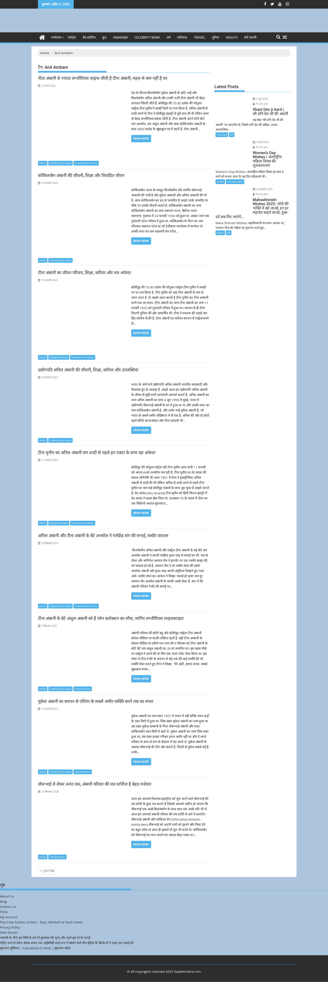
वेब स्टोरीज (89, 37)
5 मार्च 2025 (258, 137)
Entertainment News (86, 162)
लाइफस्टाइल (120, 37)
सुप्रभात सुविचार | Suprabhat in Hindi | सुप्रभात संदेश (35, 948)
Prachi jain (276, 99)
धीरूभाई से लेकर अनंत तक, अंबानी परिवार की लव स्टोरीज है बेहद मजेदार (94, 784)
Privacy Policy (10, 927)
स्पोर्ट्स (72, 37)
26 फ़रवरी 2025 (260, 179)
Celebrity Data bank (60, 162)
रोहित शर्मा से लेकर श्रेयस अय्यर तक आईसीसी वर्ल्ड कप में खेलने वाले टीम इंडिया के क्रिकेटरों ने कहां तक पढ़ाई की (67, 942)
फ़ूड (104, 37)
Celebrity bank (147, 37)
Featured (222, 129)
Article (42, 162)
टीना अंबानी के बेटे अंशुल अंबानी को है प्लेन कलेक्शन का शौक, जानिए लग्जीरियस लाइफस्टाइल (111, 618)
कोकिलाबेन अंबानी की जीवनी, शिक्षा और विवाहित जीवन (81, 175)
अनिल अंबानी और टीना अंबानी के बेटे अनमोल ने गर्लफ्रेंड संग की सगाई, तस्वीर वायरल (103, 535)
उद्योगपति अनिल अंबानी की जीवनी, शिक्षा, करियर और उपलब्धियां (88, 369)
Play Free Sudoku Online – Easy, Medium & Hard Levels (41, 922)
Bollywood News (59, 357)
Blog (3, 901)
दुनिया (215, 37)
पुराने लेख (48, 871)
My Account (9, 917)
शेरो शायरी (250, 37)
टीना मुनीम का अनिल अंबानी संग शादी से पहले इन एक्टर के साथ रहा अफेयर (96, 452)
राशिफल (182, 37)
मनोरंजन (56, 37)
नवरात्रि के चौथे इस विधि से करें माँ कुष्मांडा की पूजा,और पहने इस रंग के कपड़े (45, 937)
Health (232, 37)
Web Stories (9, 932)
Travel (199, 37)
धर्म (168, 37)
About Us (7, 896)
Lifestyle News (83, 688)
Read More (141, 138)
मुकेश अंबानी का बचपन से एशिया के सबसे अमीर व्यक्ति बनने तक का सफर (95, 701)
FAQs (4, 911)
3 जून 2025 (258, 99)
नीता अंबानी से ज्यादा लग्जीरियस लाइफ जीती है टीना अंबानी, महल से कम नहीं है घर (102, 78)
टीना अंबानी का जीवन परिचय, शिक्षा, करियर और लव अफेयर (85, 272)
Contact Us (8, 906)
